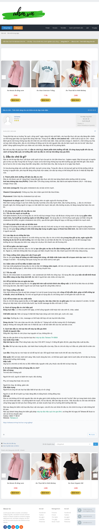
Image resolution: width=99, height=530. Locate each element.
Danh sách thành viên (76, 28)
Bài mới (3, 33)
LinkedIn (67, 519)
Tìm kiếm (63, 28)
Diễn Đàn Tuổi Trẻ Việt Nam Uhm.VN (14, 41)
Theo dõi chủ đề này (9, 443)
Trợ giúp (94, 28)
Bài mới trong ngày (13, 33)
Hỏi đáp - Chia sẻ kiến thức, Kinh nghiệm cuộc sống (42, 41)
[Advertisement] (49, 53)
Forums (55, 28)
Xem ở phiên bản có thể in (11, 446)
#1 (95, 131)
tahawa (17, 116)
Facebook (67, 513)
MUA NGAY (15, 100)
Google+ (67, 517)
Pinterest (67, 522)
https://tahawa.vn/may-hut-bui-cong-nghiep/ (18, 422)
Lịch (87, 28)
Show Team (56, 522)
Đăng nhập (7, 28)
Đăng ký (18, 28)
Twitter (66, 515)
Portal (47, 28)
